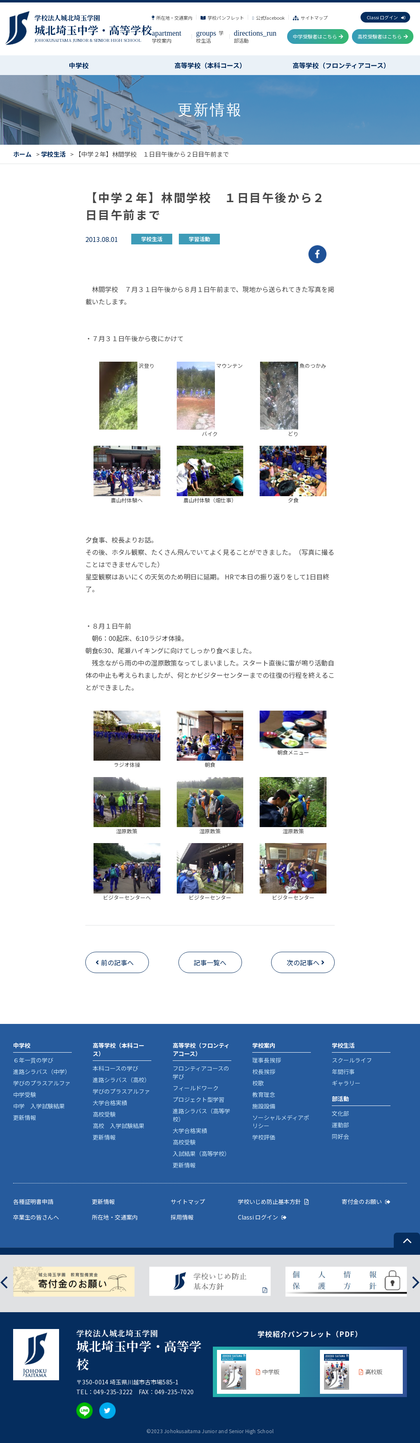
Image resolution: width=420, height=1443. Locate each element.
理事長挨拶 (266, 1060)
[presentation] (4, 1282)
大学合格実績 (110, 1103)
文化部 (340, 1113)
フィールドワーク (196, 1088)
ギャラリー (346, 1083)
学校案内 (166, 36)
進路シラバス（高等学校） (201, 1115)
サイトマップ (310, 17)
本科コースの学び (115, 1068)
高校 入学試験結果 (118, 1126)
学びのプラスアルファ (42, 1083)
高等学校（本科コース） (210, 65)
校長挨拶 (263, 1071)
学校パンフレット (222, 17)
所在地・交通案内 (172, 17)
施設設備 (263, 1106)
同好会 (340, 1136)
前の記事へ (117, 962)
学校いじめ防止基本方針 (273, 1201)
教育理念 (263, 1094)
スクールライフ (352, 1060)
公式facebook (268, 17)
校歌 (258, 1083)
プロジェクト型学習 (198, 1099)
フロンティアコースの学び (201, 1072)
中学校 (79, 65)
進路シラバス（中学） (42, 1071)
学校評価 (263, 1137)
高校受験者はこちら (383, 36)
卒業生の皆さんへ (36, 1217)
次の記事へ (303, 962)
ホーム (22, 154)
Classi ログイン (386, 17)
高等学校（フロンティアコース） (341, 65)
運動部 (340, 1125)
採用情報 (182, 1217)
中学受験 (24, 1094)
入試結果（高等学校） (201, 1153)
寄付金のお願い (366, 1201)
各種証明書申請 (33, 1201)
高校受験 (104, 1114)
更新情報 (24, 1117)
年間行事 (343, 1071)
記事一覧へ (210, 962)
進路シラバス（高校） (121, 1080)
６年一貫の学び (33, 1060)
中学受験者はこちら (318, 36)
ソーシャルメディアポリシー (280, 1121)
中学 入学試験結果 (39, 1106)
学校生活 (210, 36)
